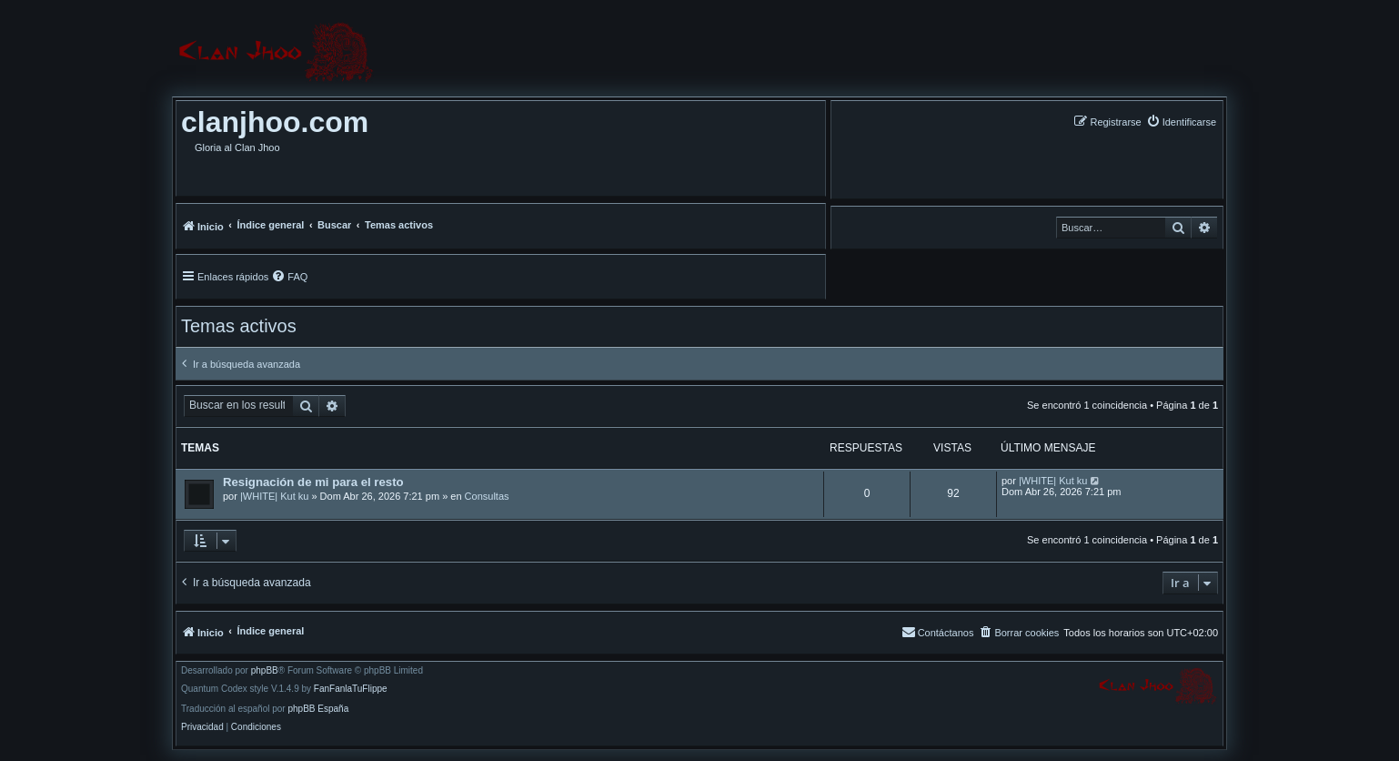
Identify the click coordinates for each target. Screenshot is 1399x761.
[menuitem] (1181, 121)
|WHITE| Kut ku (274, 496)
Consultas (487, 496)
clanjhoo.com (274, 122)
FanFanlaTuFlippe (350, 689)
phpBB (264, 670)
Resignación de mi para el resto (313, 482)
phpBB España (317, 709)
